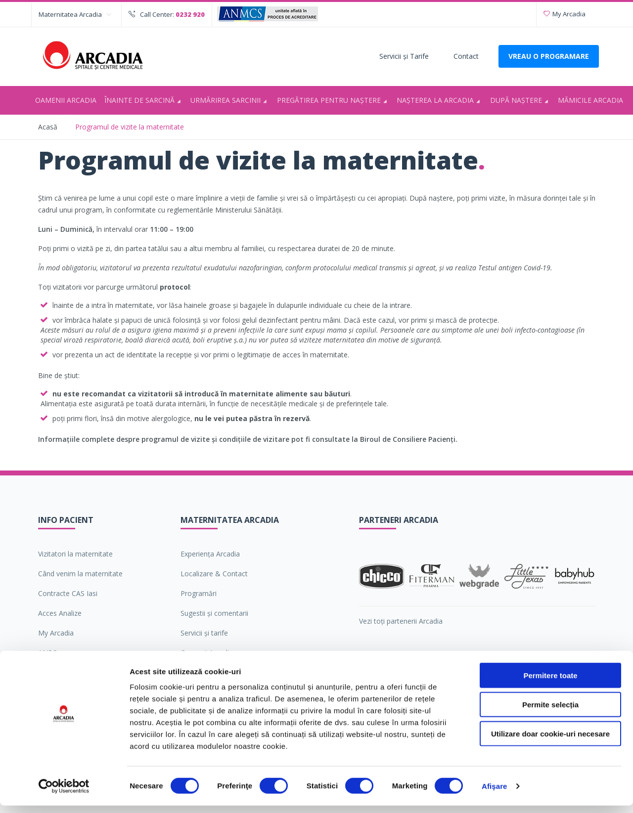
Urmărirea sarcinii (230, 101)
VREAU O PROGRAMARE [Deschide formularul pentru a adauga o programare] (548, 56)
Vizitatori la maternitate (75, 553)
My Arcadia (564, 13)
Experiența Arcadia (210, 553)
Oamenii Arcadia (65, 100)
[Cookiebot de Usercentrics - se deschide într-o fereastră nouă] (64, 793)
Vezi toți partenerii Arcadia (401, 621)
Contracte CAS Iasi (67, 593)
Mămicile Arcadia (590, 100)
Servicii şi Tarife (404, 56)
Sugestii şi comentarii (214, 613)
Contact (466, 56)
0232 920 (190, 14)
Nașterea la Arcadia (440, 101)
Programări (199, 593)
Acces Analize (60, 613)
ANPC (47, 652)
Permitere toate (550, 683)
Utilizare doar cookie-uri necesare (550, 741)
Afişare (494, 793)
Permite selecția (550, 712)
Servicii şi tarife (204, 633)
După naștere (520, 101)
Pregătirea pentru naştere (333, 101)
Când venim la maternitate (80, 573)
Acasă (47, 127)
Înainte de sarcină (144, 101)
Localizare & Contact (214, 573)
